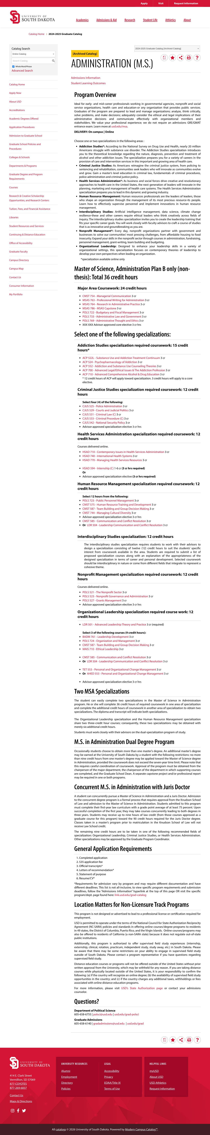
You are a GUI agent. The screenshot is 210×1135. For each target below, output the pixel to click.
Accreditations (17, 110)
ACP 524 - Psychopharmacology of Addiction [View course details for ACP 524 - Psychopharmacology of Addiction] (110, 362)
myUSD (154, 1071)
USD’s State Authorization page (142, 988)
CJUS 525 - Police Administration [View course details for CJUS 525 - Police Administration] (102, 406)
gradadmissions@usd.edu (109, 1023)
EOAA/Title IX (112, 1083)
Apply (144, 3)
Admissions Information (85, 78)
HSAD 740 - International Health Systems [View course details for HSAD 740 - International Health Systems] (107, 456)
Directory (67, 1083)
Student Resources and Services (26, 226)
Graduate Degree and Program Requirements (26, 176)
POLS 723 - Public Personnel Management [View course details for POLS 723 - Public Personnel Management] (108, 500)
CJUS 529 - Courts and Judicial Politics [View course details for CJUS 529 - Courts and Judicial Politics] (106, 410)
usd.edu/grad (135, 1023)
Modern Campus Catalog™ (141, 1129)
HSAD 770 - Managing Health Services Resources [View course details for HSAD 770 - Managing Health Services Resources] (112, 460)
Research (130, 20)
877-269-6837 (18, 1088)
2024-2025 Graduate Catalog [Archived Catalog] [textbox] (158, 48)
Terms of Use (112, 1088)
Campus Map (16, 268)
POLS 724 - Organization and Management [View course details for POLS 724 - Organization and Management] (109, 641)
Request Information (186, 3)
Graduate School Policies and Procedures (25, 146)
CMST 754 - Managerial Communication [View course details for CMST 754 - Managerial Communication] (107, 296)
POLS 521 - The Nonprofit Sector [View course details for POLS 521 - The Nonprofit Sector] (102, 592)
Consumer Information (21, 286)
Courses (13, 187)
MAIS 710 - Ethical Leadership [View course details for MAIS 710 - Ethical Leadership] (101, 649)
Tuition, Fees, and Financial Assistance (29, 209)
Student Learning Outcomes (88, 83)
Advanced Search (22, 70)
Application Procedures (22, 127)
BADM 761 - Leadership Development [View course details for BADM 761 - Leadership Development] (106, 637)
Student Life (150, 20)
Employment (69, 1077)
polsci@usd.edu (102, 1014)
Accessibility (111, 1071)
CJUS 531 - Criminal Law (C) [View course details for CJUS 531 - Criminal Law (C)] (99, 414)
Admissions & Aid (106, 20)
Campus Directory (19, 260)
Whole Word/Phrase (24, 66)
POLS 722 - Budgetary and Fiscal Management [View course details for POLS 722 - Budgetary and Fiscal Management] (111, 312)
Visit (160, 3)
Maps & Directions (21, 1101)
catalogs (61, 1129)
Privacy (108, 1077)
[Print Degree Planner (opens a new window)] (164, 57)
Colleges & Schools (19, 157)
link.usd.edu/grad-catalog (130, 895)
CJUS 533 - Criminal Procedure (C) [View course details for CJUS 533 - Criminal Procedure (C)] (103, 418)
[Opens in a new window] (12, 1111)
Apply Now (15, 93)
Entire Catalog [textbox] (19, 54)
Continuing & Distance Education (27, 234)
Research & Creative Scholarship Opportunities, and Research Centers (29, 198)
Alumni (65, 1071)
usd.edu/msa (119, 126)
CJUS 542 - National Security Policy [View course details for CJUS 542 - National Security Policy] (104, 422)
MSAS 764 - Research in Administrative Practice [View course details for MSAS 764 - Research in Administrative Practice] (111, 304)
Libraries (14, 217)
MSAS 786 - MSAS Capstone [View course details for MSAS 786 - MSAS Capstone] (99, 308)
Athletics (170, 20)
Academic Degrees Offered (23, 118)
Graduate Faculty (18, 251)
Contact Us (15, 277)
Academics (82, 20)
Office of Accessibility (20, 243)
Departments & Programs (23, 165)
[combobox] (167, 49)
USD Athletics (158, 1083)
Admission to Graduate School (25, 135)
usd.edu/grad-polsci (126, 1014)
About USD (15, 101)
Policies (66, 1088)
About (187, 20)
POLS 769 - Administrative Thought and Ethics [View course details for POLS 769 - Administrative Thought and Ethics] (111, 320)
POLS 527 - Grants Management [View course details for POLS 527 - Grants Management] (102, 600)
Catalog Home (36, 34)
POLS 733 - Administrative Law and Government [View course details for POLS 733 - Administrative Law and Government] (112, 316)
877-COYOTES (18, 1084)
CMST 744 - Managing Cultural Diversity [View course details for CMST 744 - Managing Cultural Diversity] (107, 513)
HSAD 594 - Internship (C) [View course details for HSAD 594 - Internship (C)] (98, 468)
